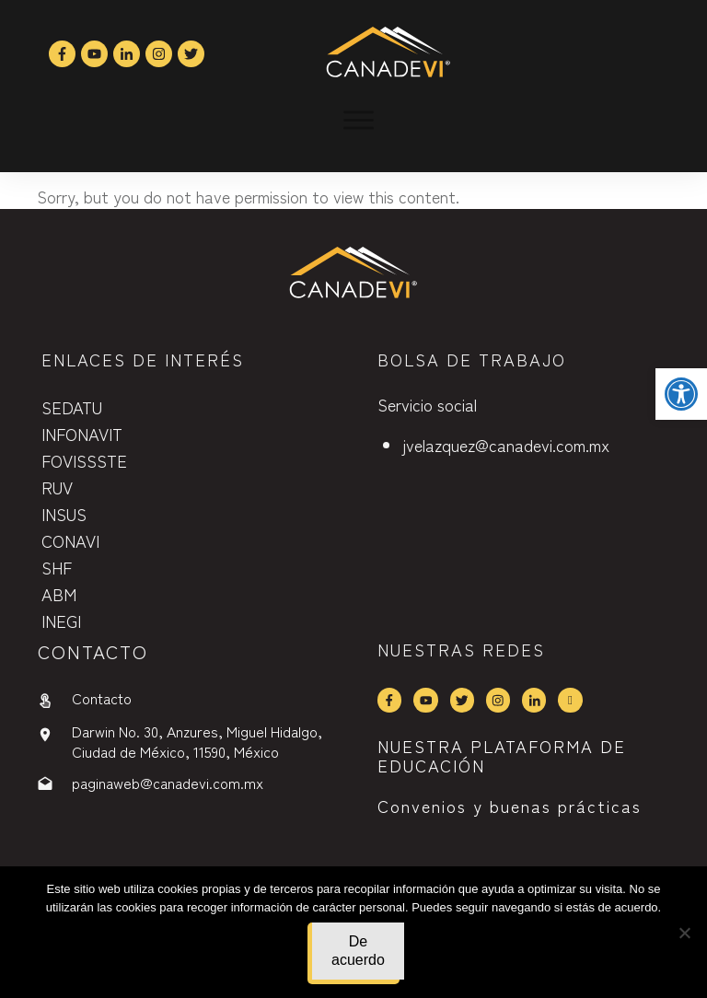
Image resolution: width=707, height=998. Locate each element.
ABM (58, 594)
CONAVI (70, 540)
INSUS (64, 514)
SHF (56, 567)
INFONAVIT (81, 434)
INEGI (61, 620)
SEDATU (71, 407)
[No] (684, 932)
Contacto (102, 698)
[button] (681, 394)
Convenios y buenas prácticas (509, 806)
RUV (57, 487)
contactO (93, 651)
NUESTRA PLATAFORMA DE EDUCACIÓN (501, 756)
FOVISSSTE (84, 460)
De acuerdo (358, 951)
